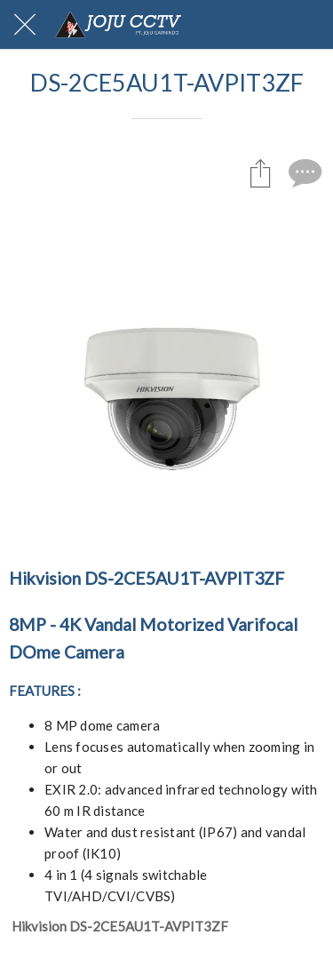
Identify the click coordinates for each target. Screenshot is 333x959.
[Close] (25, 25)
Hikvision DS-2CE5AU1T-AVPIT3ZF (120, 926)
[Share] (260, 172)
